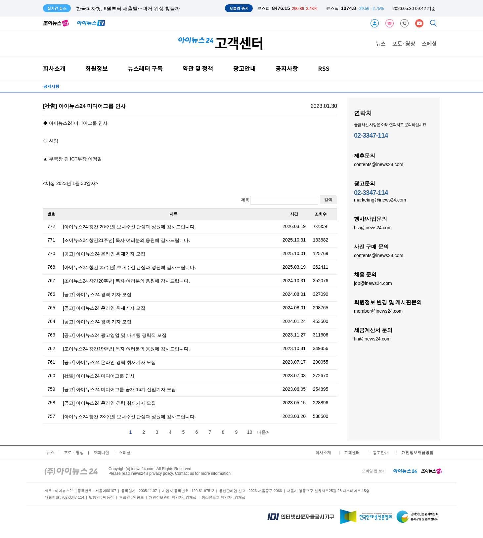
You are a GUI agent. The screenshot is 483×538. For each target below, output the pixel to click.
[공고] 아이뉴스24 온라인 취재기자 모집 (104, 253)
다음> (263, 432)
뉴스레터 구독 (145, 68)
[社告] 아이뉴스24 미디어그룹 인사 (99, 376)
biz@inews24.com (373, 227)
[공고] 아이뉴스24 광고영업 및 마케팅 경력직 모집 (114, 335)
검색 (328, 199)
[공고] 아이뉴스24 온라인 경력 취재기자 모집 (109, 362)
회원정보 (96, 68)
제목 (279, 200)
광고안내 (244, 68)
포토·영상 (403, 43)
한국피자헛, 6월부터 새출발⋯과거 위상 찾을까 (128, 8)
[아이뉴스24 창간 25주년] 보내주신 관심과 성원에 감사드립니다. (129, 267)
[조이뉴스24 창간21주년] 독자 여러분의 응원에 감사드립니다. (126, 240)
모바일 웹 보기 (374, 471)
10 (249, 432)
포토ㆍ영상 (74, 452)
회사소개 (54, 68)
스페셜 (429, 43)
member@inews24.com (378, 310)
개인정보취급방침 (417, 452)
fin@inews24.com (372, 338)
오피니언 (101, 452)
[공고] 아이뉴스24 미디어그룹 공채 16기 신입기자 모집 (119, 389)
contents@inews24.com (378, 164)
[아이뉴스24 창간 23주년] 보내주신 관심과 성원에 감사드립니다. (129, 416)
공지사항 (287, 68)
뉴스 (381, 43)
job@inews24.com (373, 283)
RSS (323, 68)
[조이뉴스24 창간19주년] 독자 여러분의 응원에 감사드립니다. (126, 348)
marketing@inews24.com (380, 199)
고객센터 (352, 452)
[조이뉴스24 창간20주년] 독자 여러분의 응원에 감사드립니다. (126, 281)
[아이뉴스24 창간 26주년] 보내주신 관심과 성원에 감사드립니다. (129, 226)
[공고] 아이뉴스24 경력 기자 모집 (97, 294)
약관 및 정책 (198, 68)
